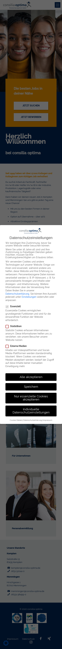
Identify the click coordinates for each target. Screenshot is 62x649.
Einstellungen (29, 295)
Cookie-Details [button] (16, 418)
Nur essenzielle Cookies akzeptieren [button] (31, 396)
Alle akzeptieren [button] (31, 375)
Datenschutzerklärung (17, 291)
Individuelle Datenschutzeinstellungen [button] (31, 409)
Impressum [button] (47, 418)
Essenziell (13, 304)
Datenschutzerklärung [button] (32, 418)
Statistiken (13, 324)
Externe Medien (16, 344)
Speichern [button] (31, 384)
